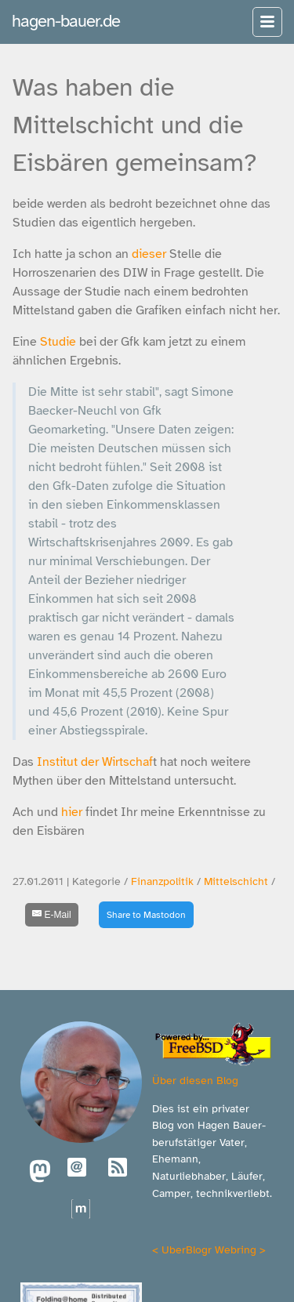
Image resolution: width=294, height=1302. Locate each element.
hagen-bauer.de (66, 20)
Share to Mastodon (146, 914)
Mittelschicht (236, 881)
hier (71, 812)
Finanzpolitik (162, 881)
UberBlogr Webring (209, 1249)
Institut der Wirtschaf (93, 762)
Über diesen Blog (195, 1080)
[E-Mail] (51, 914)
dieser (149, 254)
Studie (58, 342)
